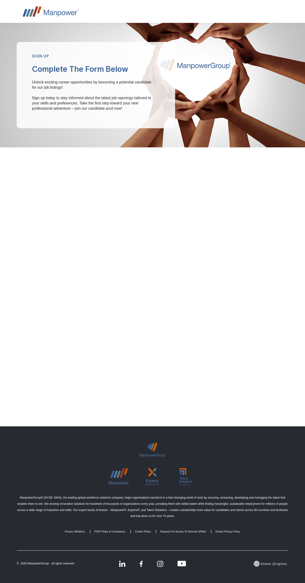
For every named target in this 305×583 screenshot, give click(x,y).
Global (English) (271, 564)
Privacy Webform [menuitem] (75, 531)
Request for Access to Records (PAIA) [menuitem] (183, 531)
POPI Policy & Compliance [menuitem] (109, 531)
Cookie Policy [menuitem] (143, 531)
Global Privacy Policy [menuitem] (227, 531)
